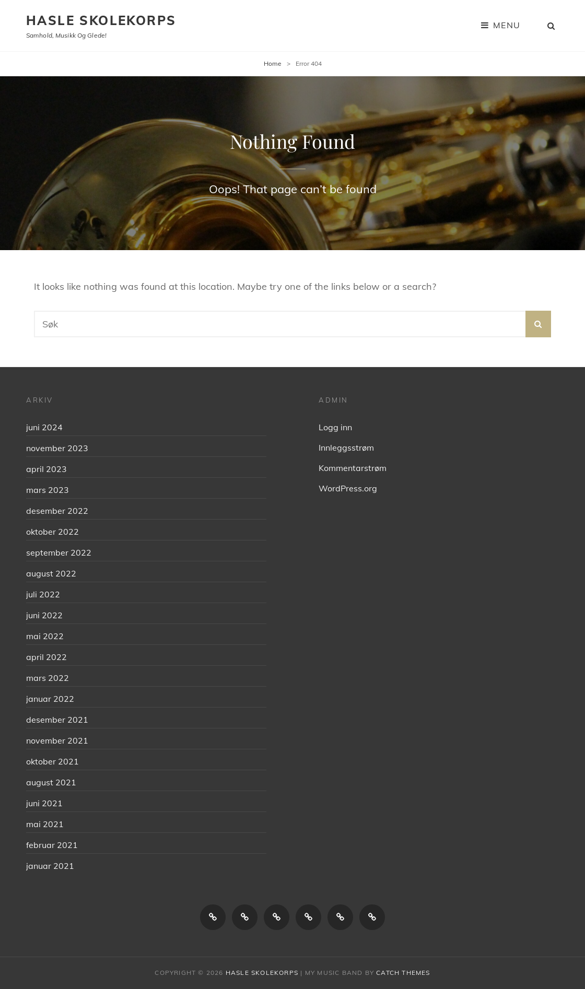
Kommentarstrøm (353, 468)
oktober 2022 (52, 531)
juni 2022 (44, 615)
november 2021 (57, 740)
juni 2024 (44, 427)
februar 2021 (52, 845)
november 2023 (57, 448)
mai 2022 (45, 636)
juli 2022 (43, 594)
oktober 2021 (52, 761)
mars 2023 (47, 490)
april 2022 (46, 657)
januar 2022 (50, 698)
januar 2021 (50, 866)
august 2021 (51, 782)
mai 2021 (45, 824)
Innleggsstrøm (346, 447)
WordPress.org (348, 488)
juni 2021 (44, 803)
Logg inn (335, 427)
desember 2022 (57, 510)
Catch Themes (403, 972)
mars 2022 (47, 678)
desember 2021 (57, 719)
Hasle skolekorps (101, 20)
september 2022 (58, 552)
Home (273, 63)
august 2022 (51, 573)
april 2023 (46, 469)
